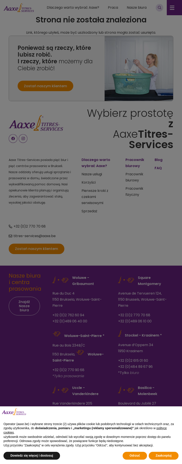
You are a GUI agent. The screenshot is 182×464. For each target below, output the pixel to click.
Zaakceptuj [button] (164, 455)
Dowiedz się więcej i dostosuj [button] (31, 455)
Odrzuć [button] (135, 455)
